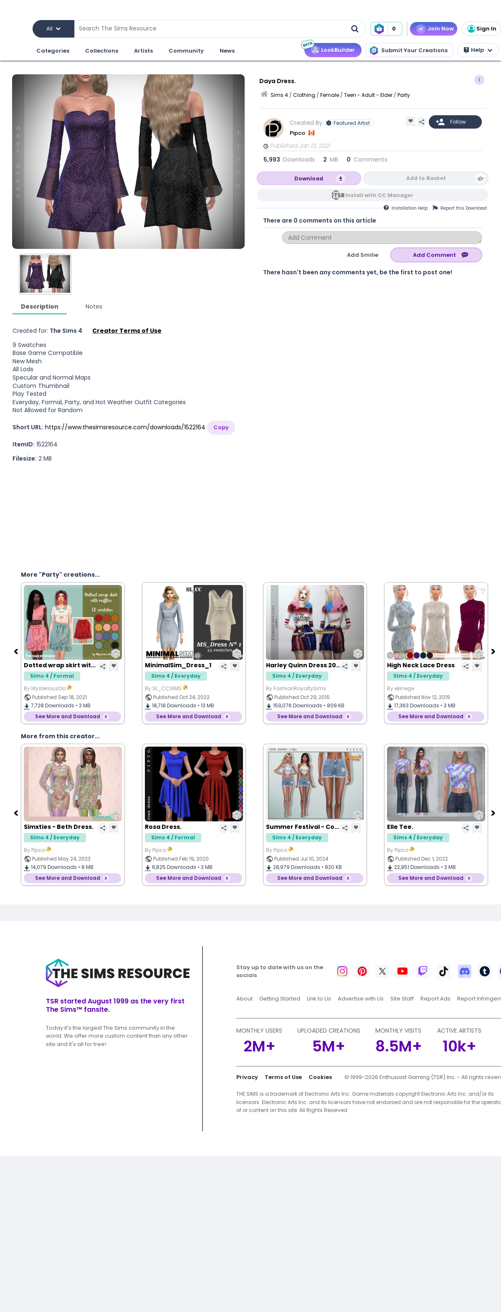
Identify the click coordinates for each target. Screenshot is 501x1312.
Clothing (304, 95)
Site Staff (402, 999)
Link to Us (319, 999)
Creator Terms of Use (127, 331)
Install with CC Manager (379, 195)
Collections (101, 51)
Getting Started (279, 999)
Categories (52, 51)
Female (329, 95)
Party (403, 95)
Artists (143, 51)
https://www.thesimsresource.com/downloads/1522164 (125, 427)
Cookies (320, 1077)
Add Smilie (362, 255)
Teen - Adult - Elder (368, 95)
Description (39, 306)
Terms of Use (283, 1077)
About (244, 999)
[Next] (494, 651)
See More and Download (67, 716)
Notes (94, 306)
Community (185, 51)
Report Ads (435, 999)
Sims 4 (279, 95)
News (226, 51)
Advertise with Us (361, 999)
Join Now (441, 29)
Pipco (298, 133)
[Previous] (17, 651)
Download (308, 178)
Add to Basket (426, 178)
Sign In (481, 29)
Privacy (247, 1077)
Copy (221, 427)
